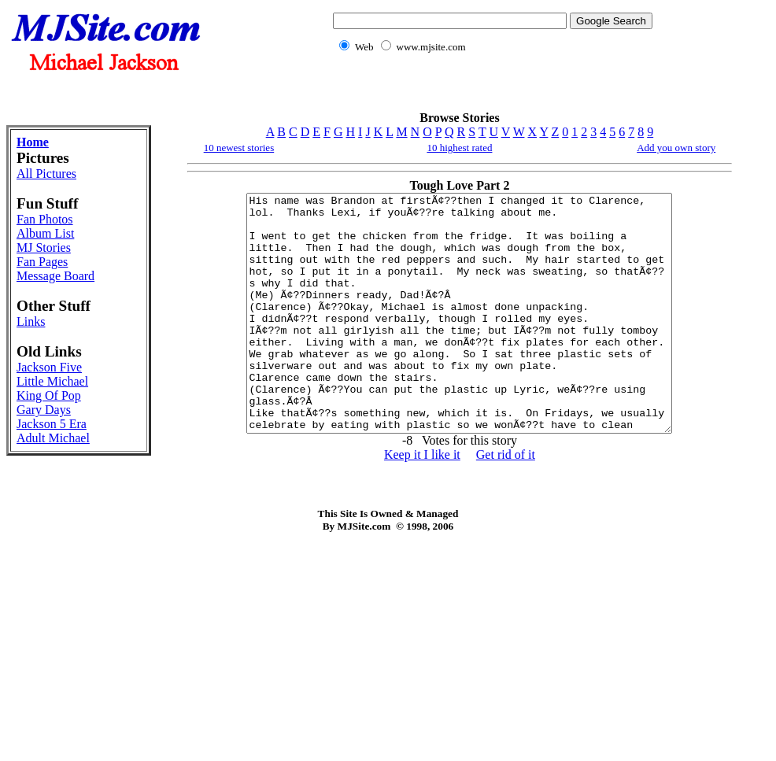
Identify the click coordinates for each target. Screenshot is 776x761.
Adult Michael (53, 438)
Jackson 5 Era (52, 423)
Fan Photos (45, 219)
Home (33, 142)
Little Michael (52, 381)
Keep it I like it (422, 501)
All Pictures (46, 173)
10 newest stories (239, 147)
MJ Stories (44, 247)
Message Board (55, 276)
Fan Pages (42, 261)
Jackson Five (49, 367)
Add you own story (676, 147)
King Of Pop (49, 395)
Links (31, 321)
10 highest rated (459, 147)
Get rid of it (505, 501)
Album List (45, 233)
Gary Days (44, 409)
